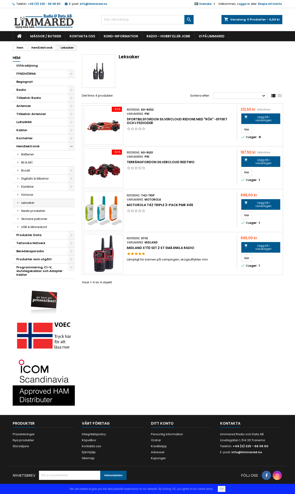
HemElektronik (28, 146)
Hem (16, 57)
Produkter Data (28, 235)
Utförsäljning (27, 65)
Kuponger (158, 458)
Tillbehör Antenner (31, 114)
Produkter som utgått (34, 259)
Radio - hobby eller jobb (168, 36)
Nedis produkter (33, 211)
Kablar (21, 130)
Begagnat (24, 82)
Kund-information (121, 36)
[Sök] (147, 19)
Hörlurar (27, 194)
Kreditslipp (159, 446)
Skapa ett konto (270, 4)
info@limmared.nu (93, 4)
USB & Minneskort (34, 227)
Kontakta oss (82, 36)
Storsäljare (21, 446)
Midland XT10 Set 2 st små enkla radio (160, 248)
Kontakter (24, 138)
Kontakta (230, 423)
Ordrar (156, 440)
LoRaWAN (24, 122)
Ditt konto (162, 423)
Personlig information (167, 434)
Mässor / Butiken (45, 36)
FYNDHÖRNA (26, 73)
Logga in (243, 4)
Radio (21, 90)
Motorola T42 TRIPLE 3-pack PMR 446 (160, 205)
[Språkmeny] (205, 4)
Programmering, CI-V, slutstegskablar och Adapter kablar (39, 271)
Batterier (27, 154)
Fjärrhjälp (89, 452)
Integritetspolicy (94, 434)
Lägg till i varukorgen (257, 118)
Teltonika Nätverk (30, 243)
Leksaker (28, 203)
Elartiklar (27, 186)
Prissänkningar (24, 434)
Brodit (25, 170)
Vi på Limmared (211, 36)
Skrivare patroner (34, 219)
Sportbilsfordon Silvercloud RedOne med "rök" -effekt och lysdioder (177, 121)
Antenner (23, 106)
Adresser (158, 452)
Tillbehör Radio (28, 98)
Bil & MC (27, 162)
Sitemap (88, 458)
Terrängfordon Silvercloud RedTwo (161, 162)
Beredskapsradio (30, 251)
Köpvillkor (89, 440)
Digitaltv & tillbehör (35, 178)
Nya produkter (23, 440)
